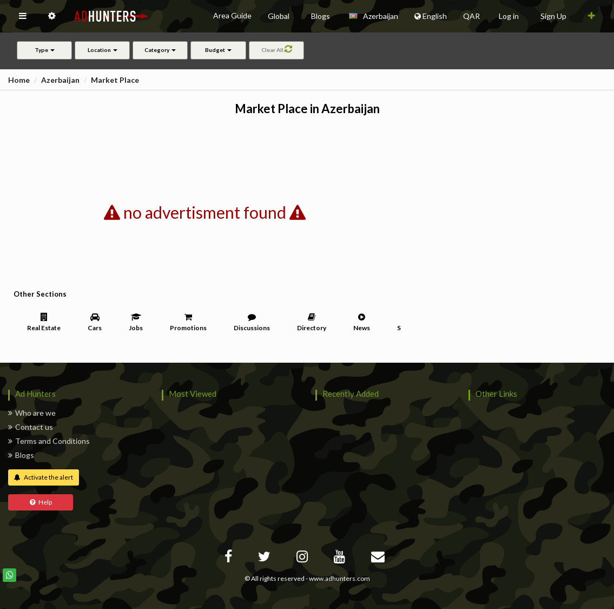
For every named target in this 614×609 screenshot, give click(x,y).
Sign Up (553, 16)
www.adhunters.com (339, 578)
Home (19, 79)
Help (41, 502)
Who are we (32, 412)
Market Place (115, 79)
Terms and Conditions (49, 441)
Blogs (21, 455)
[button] (22, 16)
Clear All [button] (276, 48)
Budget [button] (218, 50)
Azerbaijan (60, 79)
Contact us (30, 426)
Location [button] (102, 50)
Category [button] (160, 50)
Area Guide (232, 15)
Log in (509, 16)
